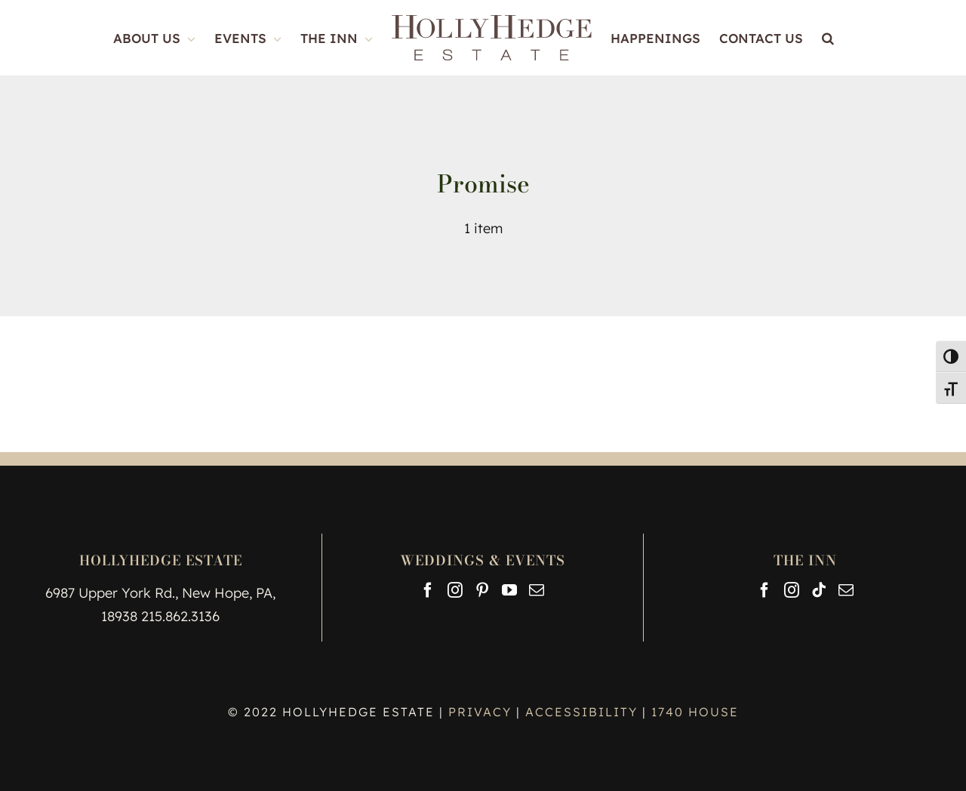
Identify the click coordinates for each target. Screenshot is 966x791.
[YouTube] (509, 590)
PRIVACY (482, 711)
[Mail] (536, 590)
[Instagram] (455, 590)
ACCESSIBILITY (581, 711)
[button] (828, 37)
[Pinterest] (482, 590)
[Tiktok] (818, 590)
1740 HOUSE (695, 711)
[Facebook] (427, 590)
